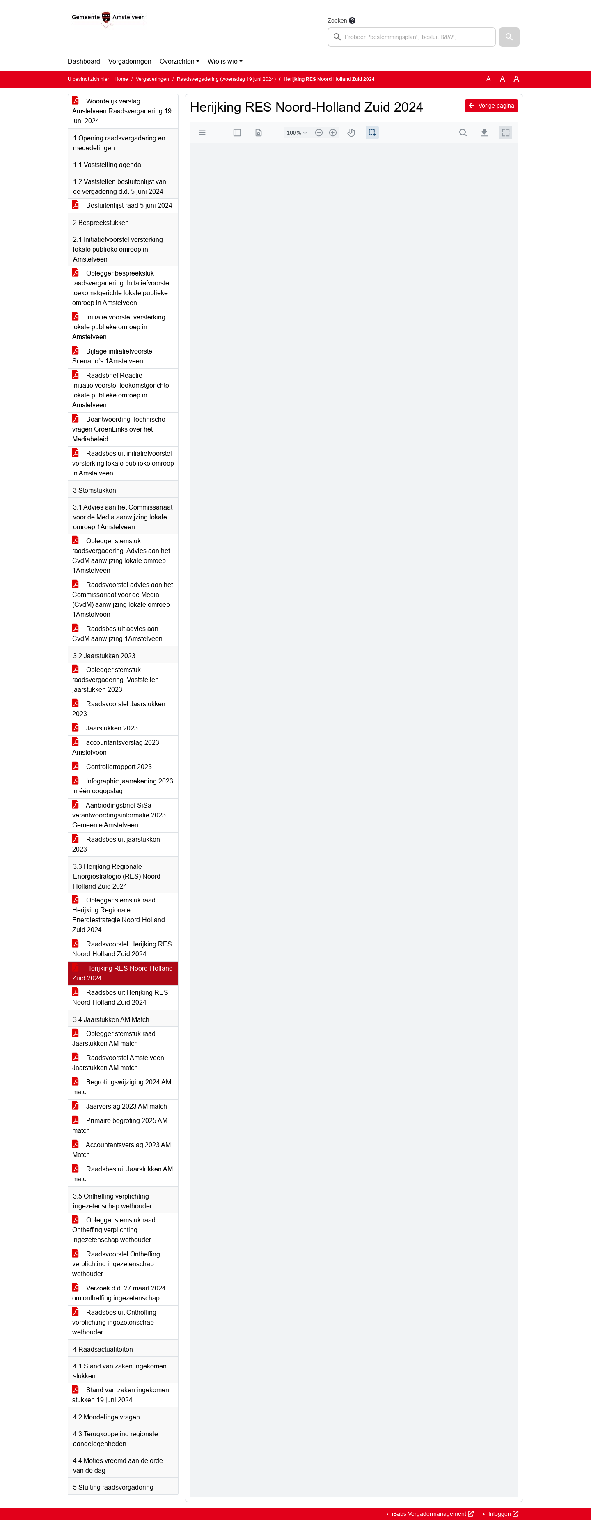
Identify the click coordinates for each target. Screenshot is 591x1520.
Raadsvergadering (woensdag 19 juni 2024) (226, 79)
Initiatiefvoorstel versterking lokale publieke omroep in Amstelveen (118, 327)
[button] (509, 37)
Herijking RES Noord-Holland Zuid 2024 (122, 973)
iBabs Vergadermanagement (432, 1514)
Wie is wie (223, 61)
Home (121, 79)
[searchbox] (412, 37)
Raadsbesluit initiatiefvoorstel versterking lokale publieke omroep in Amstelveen (123, 463)
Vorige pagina (491, 105)
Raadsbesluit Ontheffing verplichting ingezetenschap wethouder (114, 1322)
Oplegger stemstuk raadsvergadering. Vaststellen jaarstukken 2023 (115, 679)
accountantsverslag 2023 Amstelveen (115, 747)
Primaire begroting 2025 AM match (119, 1125)
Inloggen (502, 1514)
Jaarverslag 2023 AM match (119, 1106)
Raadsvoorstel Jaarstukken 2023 (118, 708)
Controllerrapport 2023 (112, 766)
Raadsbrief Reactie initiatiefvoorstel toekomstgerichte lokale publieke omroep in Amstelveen (120, 390)
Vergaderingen (129, 61)
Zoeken (337, 20)
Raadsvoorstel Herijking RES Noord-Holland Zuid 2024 (122, 949)
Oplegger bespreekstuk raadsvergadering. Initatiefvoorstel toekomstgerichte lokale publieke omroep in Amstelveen (121, 288)
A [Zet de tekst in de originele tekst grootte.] (488, 79)
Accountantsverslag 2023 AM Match (121, 1149)
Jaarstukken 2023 (105, 728)
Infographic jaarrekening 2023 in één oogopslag (122, 786)
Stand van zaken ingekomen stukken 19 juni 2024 (120, 1395)
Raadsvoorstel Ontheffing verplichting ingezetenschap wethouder (116, 1264)
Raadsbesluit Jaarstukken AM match (122, 1174)
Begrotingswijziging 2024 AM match (121, 1087)
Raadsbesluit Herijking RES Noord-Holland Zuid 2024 (120, 997)
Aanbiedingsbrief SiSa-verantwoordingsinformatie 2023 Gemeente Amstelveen (119, 815)
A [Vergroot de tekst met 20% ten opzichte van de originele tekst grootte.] (502, 79)
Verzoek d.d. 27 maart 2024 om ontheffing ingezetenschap (119, 1293)
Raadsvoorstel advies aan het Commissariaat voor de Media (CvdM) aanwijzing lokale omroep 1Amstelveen (122, 599)
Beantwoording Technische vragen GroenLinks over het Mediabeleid (118, 429)
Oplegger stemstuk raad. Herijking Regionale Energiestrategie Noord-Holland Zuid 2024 (118, 915)
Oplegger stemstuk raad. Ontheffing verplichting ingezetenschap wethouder (114, 1230)
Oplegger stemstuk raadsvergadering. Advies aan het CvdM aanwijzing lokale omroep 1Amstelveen (121, 555)
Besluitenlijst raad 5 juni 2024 (122, 205)
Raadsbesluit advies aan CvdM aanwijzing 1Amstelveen (117, 633)
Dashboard (84, 61)
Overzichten (177, 61)
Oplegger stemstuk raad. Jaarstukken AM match (114, 1038)
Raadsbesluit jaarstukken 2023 (116, 844)
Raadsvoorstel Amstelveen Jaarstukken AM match (118, 1062)
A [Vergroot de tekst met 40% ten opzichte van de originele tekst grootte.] (516, 79)
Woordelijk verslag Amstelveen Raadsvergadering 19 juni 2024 (122, 111)
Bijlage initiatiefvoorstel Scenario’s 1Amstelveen (113, 356)
